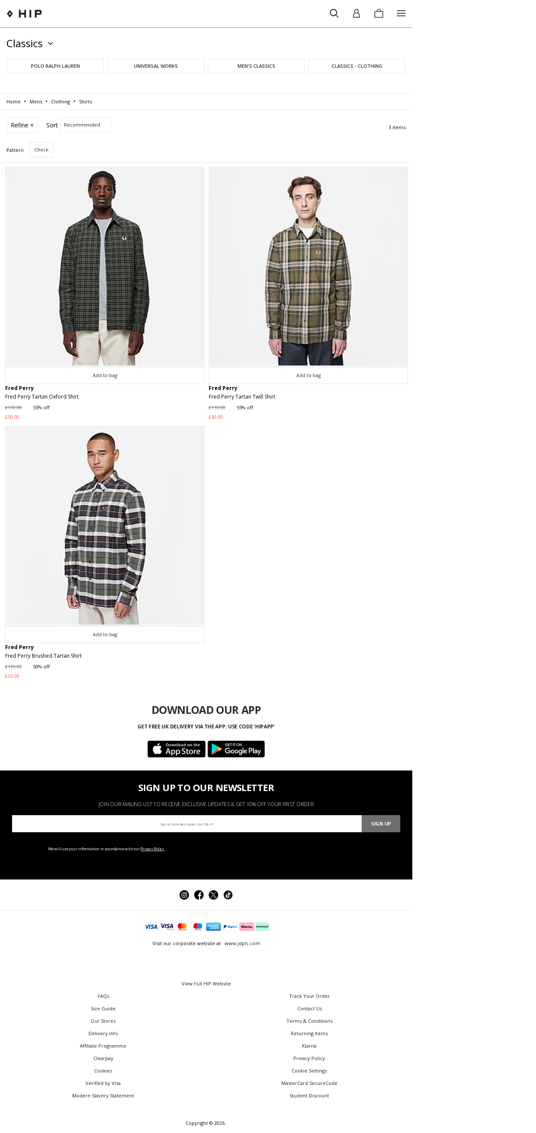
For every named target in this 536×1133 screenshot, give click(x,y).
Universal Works (156, 66)
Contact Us (309, 1008)
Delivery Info (103, 1033)
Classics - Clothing (357, 66)
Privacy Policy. (152, 849)
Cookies (103, 1070)
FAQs (103, 996)
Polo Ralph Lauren (55, 66)
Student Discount (309, 1095)
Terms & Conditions (309, 1021)
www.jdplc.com (241, 943)
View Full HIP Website (206, 983)
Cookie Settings (309, 1070)
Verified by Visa (103, 1083)
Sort (52, 125)
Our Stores (103, 1021)
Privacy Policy (309, 1058)
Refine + (22, 125)
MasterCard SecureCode (309, 1083)
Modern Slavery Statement (103, 1095)
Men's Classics (256, 66)
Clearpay (103, 1058)
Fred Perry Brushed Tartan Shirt (43, 655)
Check (41, 149)
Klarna (309, 1045)
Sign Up (381, 823)
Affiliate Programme (103, 1045)
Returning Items (309, 1033)
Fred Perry (19, 388)
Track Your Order (309, 996)
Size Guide (103, 1008)
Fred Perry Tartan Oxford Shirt (42, 396)
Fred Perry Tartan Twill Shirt (242, 396)
